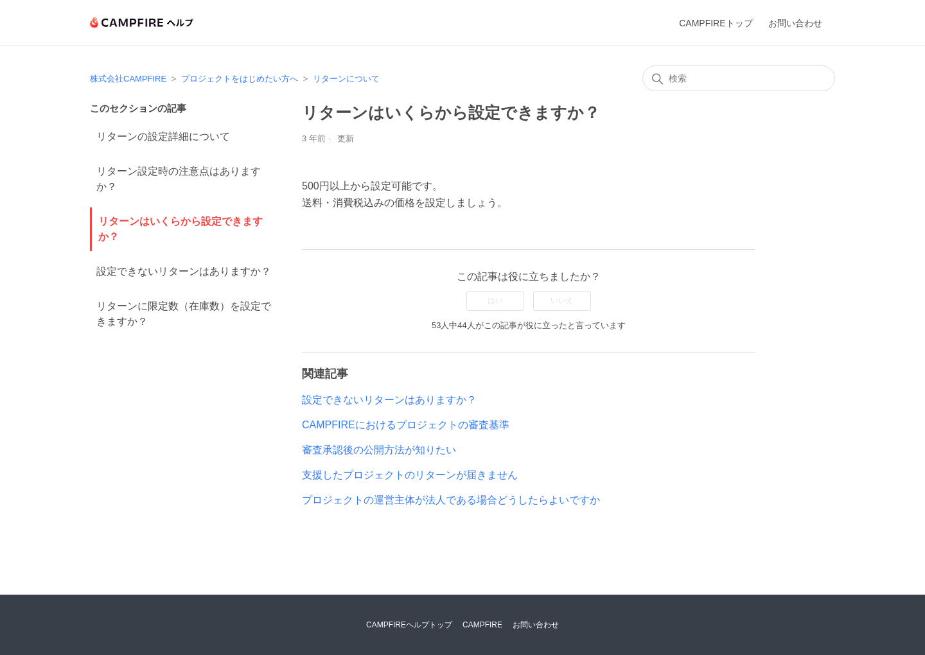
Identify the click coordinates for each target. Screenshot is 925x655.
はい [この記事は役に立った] (495, 300)
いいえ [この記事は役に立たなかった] (562, 300)
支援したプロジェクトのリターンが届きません (410, 474)
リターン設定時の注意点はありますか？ (178, 179)
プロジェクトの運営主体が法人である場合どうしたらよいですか (451, 499)
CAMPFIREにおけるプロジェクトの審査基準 (405, 424)
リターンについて (346, 78)
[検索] (738, 78)
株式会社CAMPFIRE (128, 78)
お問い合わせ (795, 23)
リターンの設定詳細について (163, 136)
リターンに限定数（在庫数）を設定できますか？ (183, 314)
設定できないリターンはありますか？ (183, 271)
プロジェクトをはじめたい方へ (239, 78)
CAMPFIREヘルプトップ (409, 624)
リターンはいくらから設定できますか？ (180, 229)
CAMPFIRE (482, 624)
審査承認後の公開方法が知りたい (379, 449)
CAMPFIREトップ (715, 23)
